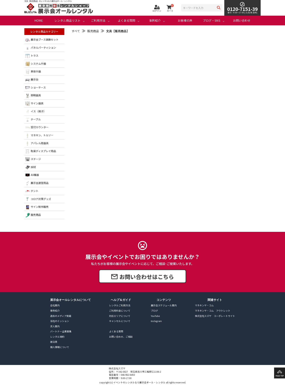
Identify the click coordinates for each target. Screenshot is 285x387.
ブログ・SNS (211, 20)
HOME (38, 20)
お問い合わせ (241, 20)
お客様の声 (185, 20)
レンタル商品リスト (67, 20)
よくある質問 (126, 20)
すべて (76, 31)
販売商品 (93, 31)
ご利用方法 (98, 20)
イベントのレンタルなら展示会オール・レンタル (139, 382)
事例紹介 (155, 20)
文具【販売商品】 (117, 31)
